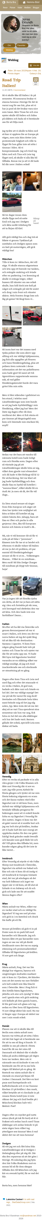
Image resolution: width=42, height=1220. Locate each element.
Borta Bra (9, 2)
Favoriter (22, 45)
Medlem (27, 8)
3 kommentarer (19, 90)
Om (9, 45)
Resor (5, 8)
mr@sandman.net (28, 1216)
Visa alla (34, 65)
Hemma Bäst (31, 2)
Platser (12, 8)
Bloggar (36, 8)
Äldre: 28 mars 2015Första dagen (14, 72)
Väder (19, 8)
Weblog (9, 50)
